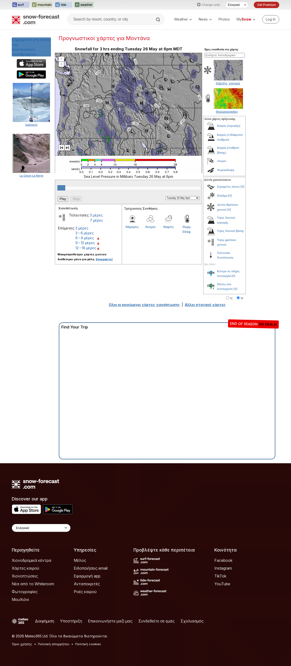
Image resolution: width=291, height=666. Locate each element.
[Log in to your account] (270, 19)
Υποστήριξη (71, 621)
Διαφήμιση (44, 621)
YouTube (222, 583)
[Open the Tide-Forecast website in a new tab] (63, 5)
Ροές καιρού (85, 591)
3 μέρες (96, 215)
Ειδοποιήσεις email (91, 568)
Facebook (223, 560)
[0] (242, 186)
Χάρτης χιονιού (228, 83)
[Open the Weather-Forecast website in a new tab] (84, 5)
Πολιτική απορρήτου (53, 644)
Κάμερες (132, 227)
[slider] (61, 188)
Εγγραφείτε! (104, 259)
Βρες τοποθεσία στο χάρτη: (222, 49)
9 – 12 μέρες (85, 243)
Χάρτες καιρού (25, 568)
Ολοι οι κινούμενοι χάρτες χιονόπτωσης (144, 305)
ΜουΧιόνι (20, 599)
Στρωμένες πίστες (228, 186)
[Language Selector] (237, 5)
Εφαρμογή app (87, 576)
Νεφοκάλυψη (225, 170)
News (205, 19)
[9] (229, 209)
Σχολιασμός (192, 621)
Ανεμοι (150, 227)
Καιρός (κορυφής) (228, 125)
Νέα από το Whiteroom (33, 583)
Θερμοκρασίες (227, 111)
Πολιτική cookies (88, 644)
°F (242, 298)
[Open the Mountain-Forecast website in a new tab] (42, 5)
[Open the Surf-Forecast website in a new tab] (20, 5)
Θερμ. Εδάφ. (186, 229)
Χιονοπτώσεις (25, 576)
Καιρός (168, 227)
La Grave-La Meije (31, 175)
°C (231, 298)
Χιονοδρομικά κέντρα (31, 560)
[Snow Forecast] (35, 19)
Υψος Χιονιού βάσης (230, 231)
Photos (224, 19)
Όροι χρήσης (22, 644)
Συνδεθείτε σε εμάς (156, 621)
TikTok (220, 576)
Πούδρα (222, 195)
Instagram (223, 568)
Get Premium (266, 5)
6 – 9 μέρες (84, 238)
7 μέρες (96, 220)
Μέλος (80, 560)
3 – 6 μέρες (84, 233)
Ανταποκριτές (87, 583)
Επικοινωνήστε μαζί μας (110, 621)
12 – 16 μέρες (85, 248)
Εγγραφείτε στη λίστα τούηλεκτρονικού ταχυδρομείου (31, 47)
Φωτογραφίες (25, 591)
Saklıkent (31, 124)
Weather (183, 19)
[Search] (158, 19)
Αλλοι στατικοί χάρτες (205, 305)
